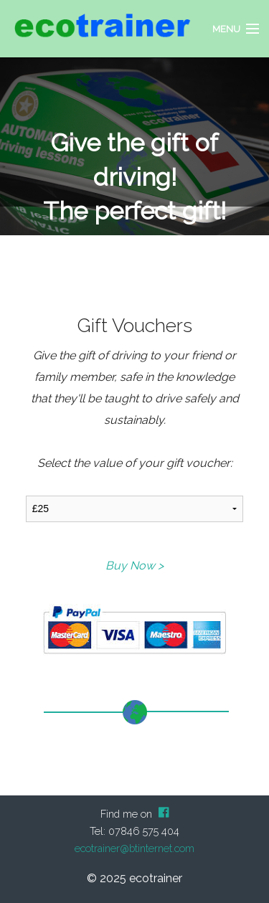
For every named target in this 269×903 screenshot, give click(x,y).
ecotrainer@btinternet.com (134, 848)
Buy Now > (134, 565)
